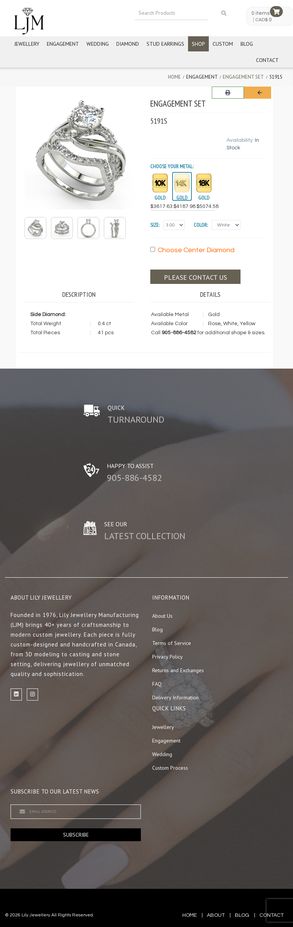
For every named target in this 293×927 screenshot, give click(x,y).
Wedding (97, 43)
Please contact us (195, 277)
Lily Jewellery (36, 915)
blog (242, 915)
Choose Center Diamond (192, 250)
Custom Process (170, 767)
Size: (154, 225)
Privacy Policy (167, 656)
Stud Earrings (165, 43)
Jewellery (26, 43)
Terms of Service (171, 643)
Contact (267, 60)
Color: (201, 225)
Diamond (127, 43)
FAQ (157, 684)
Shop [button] (198, 43)
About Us (162, 615)
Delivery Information (175, 697)
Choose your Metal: (171, 166)
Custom (223, 43)
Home (174, 77)
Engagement (63, 43)
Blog (247, 43)
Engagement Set (243, 77)
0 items (260, 13)
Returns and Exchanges (178, 670)
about (216, 915)
